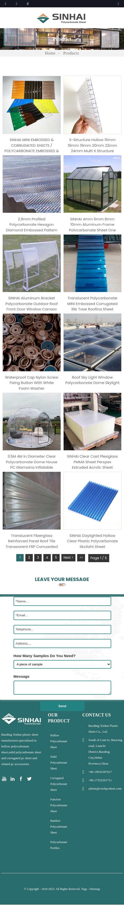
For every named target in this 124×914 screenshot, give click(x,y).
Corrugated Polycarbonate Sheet (58, 795)
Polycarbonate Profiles (58, 856)
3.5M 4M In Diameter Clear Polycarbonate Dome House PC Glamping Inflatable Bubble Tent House (31, 469)
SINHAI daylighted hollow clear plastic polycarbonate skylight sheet (92, 550)
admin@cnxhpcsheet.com (105, 800)
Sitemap (94, 900)
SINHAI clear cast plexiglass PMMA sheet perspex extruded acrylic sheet (92, 469)
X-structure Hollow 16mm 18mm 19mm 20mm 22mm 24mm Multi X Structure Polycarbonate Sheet (92, 144)
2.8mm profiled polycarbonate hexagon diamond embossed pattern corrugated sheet (31, 225)
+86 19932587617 (100, 783)
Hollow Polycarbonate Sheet (58, 753)
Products (71, 53)
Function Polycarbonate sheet (58, 817)
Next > (71, 569)
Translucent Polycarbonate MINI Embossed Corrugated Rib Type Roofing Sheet (92, 306)
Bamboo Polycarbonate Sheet (58, 838)
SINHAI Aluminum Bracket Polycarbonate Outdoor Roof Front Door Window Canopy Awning (31, 306)
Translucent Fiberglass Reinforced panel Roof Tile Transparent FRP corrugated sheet (31, 550)
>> (85, 569)
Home (50, 53)
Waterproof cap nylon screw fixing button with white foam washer (31, 388)
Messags (22, 688)
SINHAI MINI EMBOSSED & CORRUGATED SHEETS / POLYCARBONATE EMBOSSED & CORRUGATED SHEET (31, 144)
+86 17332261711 (100, 792)
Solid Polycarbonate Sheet (58, 774)
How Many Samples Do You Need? (45, 667)
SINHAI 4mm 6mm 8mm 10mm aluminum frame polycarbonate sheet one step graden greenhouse (92, 225)
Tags (84, 900)
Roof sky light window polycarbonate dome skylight (92, 388)
